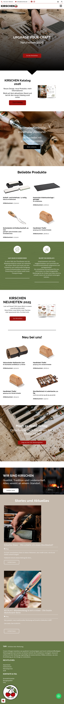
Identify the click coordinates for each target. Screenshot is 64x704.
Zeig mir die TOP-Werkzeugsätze (32, 442)
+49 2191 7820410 (7, 1)
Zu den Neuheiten (32, 55)
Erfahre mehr (10, 490)
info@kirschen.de (21, 1)
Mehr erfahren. (32, 147)
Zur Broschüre (17, 318)
